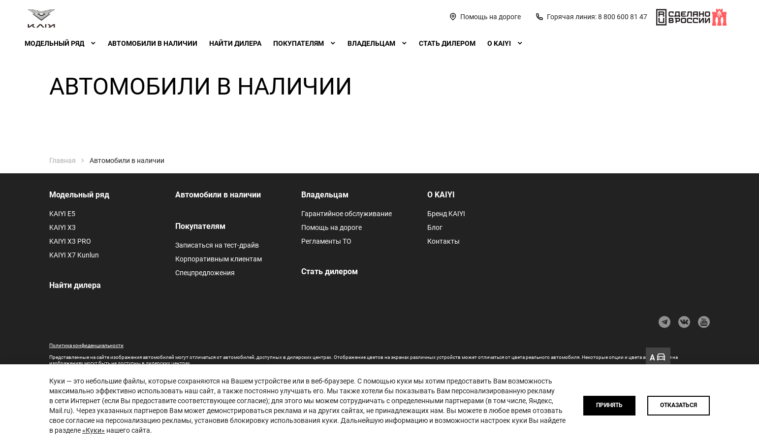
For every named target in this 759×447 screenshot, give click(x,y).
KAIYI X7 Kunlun (74, 255)
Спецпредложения (205, 273)
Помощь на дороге (331, 227)
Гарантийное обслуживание (346, 214)
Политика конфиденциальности (86, 345)
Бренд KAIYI (446, 214)
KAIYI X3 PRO (70, 241)
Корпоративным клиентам (218, 259)
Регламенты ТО (326, 241)
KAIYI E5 (62, 214)
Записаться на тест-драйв (217, 245)
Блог (435, 227)
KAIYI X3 (62, 227)
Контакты (443, 241)
